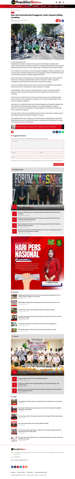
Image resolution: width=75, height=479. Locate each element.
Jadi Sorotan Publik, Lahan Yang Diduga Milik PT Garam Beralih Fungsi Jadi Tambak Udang (38, 384)
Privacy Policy (21, 472)
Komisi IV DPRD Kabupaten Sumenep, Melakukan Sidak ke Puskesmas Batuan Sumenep (39, 213)
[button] (56, 2)
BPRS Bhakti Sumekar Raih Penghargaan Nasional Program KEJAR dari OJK (38, 302)
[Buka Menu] (60, 2)
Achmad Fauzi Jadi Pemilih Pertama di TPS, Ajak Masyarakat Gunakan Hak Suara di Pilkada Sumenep (40, 438)
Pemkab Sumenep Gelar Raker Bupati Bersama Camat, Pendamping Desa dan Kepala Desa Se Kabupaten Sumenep (39, 230)
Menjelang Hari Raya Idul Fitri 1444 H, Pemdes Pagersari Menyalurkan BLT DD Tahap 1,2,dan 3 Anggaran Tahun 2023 (39, 295)
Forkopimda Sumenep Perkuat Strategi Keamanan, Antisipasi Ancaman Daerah (40, 401)
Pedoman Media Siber (41, 472)
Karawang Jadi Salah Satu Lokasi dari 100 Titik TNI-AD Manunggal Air (37, 323)
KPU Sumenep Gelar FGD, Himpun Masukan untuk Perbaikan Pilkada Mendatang (40, 416)
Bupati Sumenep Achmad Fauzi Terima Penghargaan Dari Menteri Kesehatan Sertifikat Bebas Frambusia (39, 224)
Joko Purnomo (17, 20)
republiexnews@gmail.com (21, 460)
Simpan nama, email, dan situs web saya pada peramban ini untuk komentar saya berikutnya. (38, 160)
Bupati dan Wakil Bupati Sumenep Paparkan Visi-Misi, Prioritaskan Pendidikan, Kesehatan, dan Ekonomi (39, 408)
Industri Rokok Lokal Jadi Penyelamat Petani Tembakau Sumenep (36, 310)
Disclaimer (30, 472)
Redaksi (13, 472)
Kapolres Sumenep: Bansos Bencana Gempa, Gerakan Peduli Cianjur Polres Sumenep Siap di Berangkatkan (39, 218)
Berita (12, 12)
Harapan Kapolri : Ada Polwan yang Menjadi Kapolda (32, 378)
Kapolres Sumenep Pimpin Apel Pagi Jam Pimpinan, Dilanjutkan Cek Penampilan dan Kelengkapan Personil (40, 390)
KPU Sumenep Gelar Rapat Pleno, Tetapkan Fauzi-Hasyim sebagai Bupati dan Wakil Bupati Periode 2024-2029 (39, 430)
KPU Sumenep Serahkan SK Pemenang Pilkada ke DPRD (33, 423)
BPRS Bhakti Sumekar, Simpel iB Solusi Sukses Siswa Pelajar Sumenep (37, 329)
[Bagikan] (62, 21)
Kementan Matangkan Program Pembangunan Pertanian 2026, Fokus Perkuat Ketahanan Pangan (39, 317)
